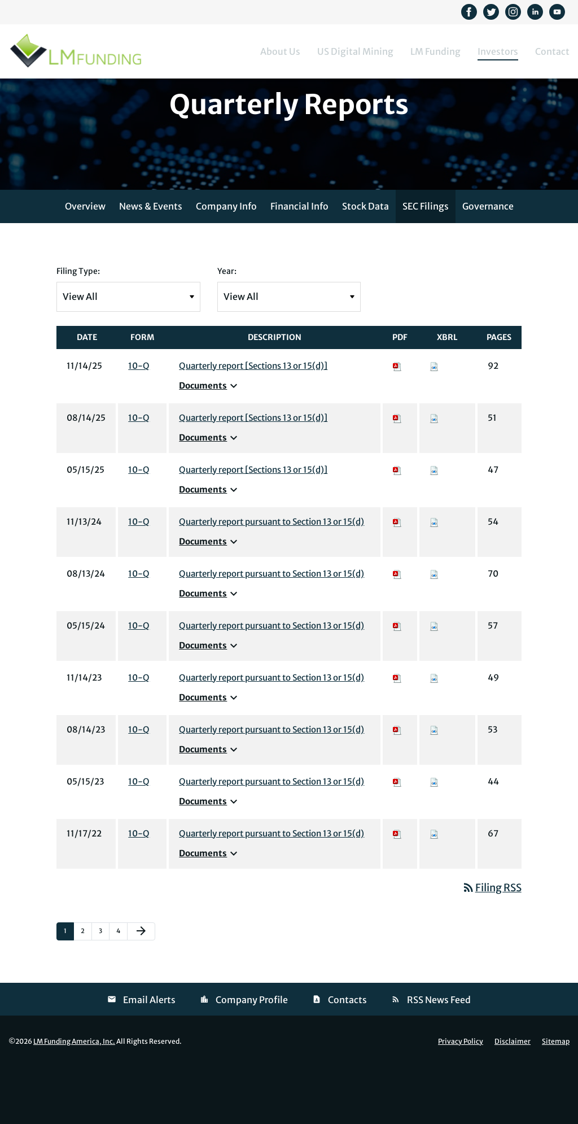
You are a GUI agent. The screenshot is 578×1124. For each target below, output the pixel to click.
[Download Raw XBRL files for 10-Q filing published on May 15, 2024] (434, 683)
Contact (552, 51)
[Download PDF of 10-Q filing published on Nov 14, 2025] (397, 423)
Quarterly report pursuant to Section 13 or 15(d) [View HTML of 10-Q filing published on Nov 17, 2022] (271, 891)
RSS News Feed (439, 1057)
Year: (227, 329)
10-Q (139, 423)
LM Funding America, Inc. (74, 1099)
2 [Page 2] (86, 991)
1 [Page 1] (68, 991)
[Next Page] (141, 989)
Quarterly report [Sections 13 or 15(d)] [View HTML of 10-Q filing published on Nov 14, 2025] (253, 423)
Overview (85, 263)
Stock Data (365, 263)
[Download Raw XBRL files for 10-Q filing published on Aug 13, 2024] (434, 631)
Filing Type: (78, 329)
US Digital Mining (355, 51)
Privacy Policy (460, 1099)
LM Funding (435, 51)
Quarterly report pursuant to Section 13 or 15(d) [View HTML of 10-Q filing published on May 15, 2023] (271, 839)
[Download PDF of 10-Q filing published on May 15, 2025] (397, 527)
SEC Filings (425, 263)
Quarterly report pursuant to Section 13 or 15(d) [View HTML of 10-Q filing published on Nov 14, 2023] (271, 735)
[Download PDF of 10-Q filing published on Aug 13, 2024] (397, 631)
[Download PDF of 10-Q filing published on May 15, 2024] (397, 683)
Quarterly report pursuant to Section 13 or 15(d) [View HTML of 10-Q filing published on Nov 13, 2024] (271, 579)
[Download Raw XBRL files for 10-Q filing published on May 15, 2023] (434, 839)
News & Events (150, 263)
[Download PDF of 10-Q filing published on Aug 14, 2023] (397, 787)
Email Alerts (149, 1057)
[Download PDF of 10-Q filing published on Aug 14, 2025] (397, 475)
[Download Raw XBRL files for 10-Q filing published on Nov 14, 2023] (434, 735)
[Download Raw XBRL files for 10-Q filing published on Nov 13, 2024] (434, 579)
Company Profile (252, 1057)
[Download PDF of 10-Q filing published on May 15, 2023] (397, 839)
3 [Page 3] (104, 991)
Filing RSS (492, 945)
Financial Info (299, 263)
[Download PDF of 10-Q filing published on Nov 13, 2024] (397, 579)
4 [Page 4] (122, 991)
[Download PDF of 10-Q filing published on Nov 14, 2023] (397, 735)
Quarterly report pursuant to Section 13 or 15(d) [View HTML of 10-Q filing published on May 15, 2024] (271, 683)
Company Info (226, 263)
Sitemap (556, 1099)
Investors (498, 51)
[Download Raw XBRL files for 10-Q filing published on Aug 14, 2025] (434, 475)
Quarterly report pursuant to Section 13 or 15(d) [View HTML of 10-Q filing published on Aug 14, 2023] (271, 787)
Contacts (347, 1057)
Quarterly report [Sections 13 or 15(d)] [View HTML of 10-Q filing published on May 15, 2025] (253, 527)
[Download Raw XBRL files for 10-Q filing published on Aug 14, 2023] (434, 787)
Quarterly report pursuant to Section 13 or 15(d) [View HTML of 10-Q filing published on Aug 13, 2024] (271, 631)
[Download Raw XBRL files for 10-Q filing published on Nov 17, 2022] (434, 891)
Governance (488, 263)
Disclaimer (512, 1099)
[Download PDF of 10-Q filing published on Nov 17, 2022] (397, 891)
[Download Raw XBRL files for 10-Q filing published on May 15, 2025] (434, 527)
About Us (280, 51)
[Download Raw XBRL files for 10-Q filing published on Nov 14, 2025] (434, 423)
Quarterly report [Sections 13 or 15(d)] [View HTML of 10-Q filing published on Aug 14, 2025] (253, 475)
